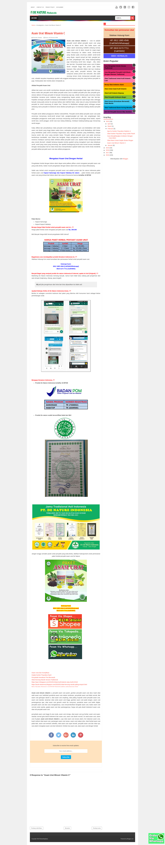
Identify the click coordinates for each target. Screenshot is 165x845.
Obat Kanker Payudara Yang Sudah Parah (121, 133)
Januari (110, 145)
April (109, 124)
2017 (108, 152)
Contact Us (40, 7)
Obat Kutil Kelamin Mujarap (114, 93)
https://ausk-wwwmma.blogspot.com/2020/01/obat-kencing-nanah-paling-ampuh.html (59, 684)
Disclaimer (59, 7)
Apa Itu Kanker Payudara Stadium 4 (119, 131)
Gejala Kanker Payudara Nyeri (41, 675)
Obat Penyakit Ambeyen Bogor (115, 97)
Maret (110, 126)
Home (34, 18)
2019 (108, 148)
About (33, 7)
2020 (108, 121)
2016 (108, 155)
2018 (108, 150)
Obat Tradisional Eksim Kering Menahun (119, 107)
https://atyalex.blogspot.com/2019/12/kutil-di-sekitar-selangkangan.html (55, 687)
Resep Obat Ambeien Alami (114, 84)
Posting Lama (97, 828)
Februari (110, 128)
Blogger (125, 159)
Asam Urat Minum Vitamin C (116, 143)
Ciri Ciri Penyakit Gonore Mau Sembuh (118, 112)
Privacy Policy (50, 7)
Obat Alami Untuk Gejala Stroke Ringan (120, 140)
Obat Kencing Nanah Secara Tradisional (45, 680)
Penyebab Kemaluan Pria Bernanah (43, 677)
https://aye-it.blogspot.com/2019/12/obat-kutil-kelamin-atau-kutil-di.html (55, 682)
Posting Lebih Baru (36, 828)
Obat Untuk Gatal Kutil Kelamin (115, 89)
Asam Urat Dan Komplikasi (40, 673)
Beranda (67, 828)
